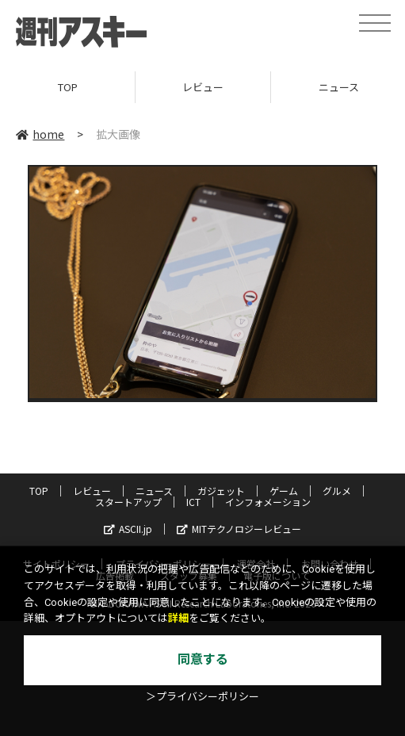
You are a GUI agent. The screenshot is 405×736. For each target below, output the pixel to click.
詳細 (178, 618)
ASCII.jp (128, 528)
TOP (68, 86)
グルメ (337, 490)
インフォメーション (268, 501)
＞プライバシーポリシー (202, 697)
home (40, 134)
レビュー (203, 86)
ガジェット (221, 490)
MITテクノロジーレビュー (239, 528)
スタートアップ (128, 501)
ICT (193, 501)
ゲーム (283, 490)
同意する (203, 659)
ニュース (154, 490)
